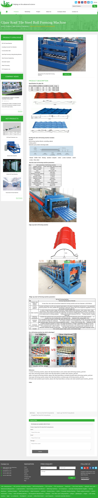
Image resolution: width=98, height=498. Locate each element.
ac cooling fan (14, 496)
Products (16, 11)
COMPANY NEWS (12, 76)
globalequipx (79, 493)
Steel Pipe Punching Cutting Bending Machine (12, 54)
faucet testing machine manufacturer (36, 488)
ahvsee (93, 491)
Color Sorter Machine (77, 486)
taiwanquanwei (8, 486)
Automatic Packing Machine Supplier (78, 488)
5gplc (8, 496)
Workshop (27, 11)
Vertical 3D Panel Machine (12, 174)
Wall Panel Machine (24, 491)
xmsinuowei (4, 493)
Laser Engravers (49, 496)
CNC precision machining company (22, 486)
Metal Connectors (35, 491)
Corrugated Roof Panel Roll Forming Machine (41, 415)
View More (20, 111)
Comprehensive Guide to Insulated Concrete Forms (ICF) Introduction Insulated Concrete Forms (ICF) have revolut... (11, 105)
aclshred (43, 491)
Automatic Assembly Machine (62, 496)
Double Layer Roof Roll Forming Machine (65, 413)
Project (38, 11)
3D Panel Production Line (11, 137)
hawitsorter (67, 486)
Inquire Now (67, 74)
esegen (85, 493)
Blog (25, 480)
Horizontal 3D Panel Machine (12, 192)
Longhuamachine (20, 488)
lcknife (58, 491)
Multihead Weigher (12, 491)
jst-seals (30, 496)
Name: (31, 429)
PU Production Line (6, 69)
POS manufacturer (58, 486)
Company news (27, 476)
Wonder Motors (51, 491)
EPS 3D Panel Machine (7, 43)
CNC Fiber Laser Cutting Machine (60, 493)
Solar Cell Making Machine (20, 493)
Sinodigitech (23, 496)
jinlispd (72, 493)
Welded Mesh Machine (12, 155)
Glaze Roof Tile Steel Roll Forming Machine (42, 26)
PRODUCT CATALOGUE (12, 37)
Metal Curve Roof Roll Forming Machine (45, 413)
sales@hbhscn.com (7, 470)
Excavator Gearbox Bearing (68, 491)
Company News (61, 11)
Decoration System (6, 61)
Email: (32, 435)
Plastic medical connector (83, 491)
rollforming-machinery (52, 488)
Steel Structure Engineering (20, 26)
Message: (32, 440)
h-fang (10, 493)
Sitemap (95, 2)
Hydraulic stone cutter (90, 486)
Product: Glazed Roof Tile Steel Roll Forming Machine (41, 427)
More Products (19, 198)
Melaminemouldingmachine (8, 488)
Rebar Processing (5, 65)
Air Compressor (63, 488)
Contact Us (75, 11)
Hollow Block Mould (38, 496)
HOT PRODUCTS (12, 118)
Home (2, 26)
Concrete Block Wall (6, 50)
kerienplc (47, 493)
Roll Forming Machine (38, 486)
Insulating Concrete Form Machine (9, 47)
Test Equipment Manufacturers (36, 493)
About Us (48, 11)
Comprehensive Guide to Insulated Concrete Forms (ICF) (10, 98)
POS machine (48, 486)
